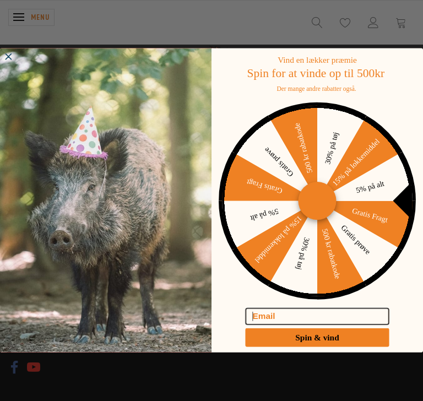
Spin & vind (317, 344)
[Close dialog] (8, 64)
